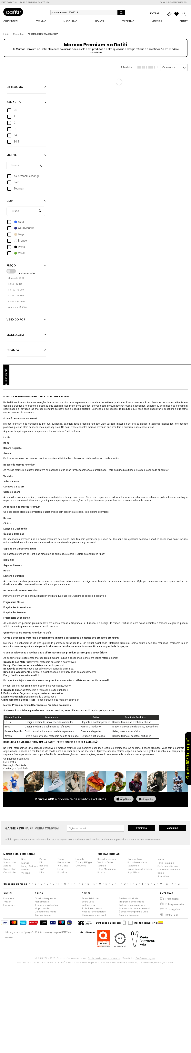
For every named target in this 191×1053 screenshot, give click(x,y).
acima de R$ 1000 (17, 307)
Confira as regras (145, 958)
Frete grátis (172, 899)
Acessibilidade (90, 898)
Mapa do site (42, 908)
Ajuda (160, 859)
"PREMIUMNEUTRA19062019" (43, 34)
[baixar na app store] (124, 799)
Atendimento (42, 901)
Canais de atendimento (173, 2)
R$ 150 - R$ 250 (16, 290)
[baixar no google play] (146, 799)
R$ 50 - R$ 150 (15, 284)
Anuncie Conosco (128, 915)
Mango (25, 863)
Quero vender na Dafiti (94, 915)
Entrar (155, 13)
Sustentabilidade (128, 898)
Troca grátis (173, 909)
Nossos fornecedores (94, 911)
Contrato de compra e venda (135, 908)
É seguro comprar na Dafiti (133, 911)
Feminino (141, 828)
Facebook (8, 898)
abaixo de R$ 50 (16, 278)
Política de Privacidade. (148, 839)
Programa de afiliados (131, 901)
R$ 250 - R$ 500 (16, 295)
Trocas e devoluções (46, 905)
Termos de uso (43, 915)
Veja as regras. (59, 839)
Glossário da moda (45, 911)
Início (6, 34)
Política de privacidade (132, 905)
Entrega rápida (175, 904)
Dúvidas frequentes (45, 898)
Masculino (18, 34)
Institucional (89, 905)
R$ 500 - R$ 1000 (16, 301)
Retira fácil (172, 914)
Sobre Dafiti (88, 901)
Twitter (7, 901)
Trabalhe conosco (92, 908)
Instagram (9, 905)
